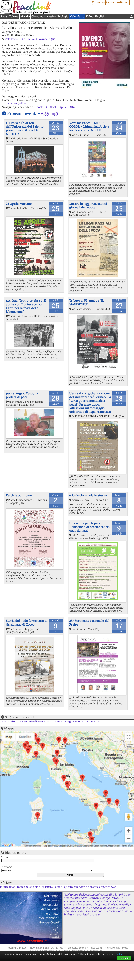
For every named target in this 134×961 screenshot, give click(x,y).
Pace (4, 16)
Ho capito (124, 958)
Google (39, 107)
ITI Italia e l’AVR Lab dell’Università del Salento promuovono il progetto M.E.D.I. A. (24, 128)
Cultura (13, 16)
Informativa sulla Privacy (116, 947)
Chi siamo (98, 2)
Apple (63, 107)
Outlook (51, 107)
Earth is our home (19, 495)
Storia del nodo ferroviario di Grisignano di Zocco (26, 622)
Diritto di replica (62, 950)
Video (89, 16)
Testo (4, 857)
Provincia (6, 867)
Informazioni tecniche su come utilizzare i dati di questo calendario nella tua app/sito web (58, 886)
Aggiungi (49, 113)
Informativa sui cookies (41, 950)
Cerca (110, 2)
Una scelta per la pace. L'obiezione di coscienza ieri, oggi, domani (89, 526)
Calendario (77, 16)
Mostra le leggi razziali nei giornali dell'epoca (88, 205)
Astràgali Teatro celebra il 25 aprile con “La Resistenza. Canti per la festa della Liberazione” (26, 306)
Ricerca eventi (15, 853)
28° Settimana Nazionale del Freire (89, 622)
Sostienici (122, 2)
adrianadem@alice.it (15, 103)
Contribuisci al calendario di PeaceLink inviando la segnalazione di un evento (50, 721)
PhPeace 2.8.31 (94, 947)
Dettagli (119, 954)
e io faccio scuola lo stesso (88, 495)
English (100, 16)
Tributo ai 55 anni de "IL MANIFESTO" (86, 302)
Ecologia (62, 16)
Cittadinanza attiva (43, 16)
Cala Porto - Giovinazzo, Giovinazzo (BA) (30, 39)
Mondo (25, 16)
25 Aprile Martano (19, 204)
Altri (72, 107)
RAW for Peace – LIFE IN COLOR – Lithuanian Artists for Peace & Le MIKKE (89, 126)
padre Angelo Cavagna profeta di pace (22, 395)
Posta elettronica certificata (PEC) (88, 950)
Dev (9, 882)
